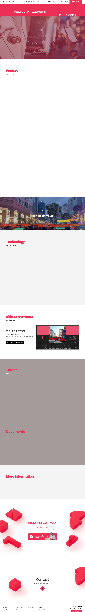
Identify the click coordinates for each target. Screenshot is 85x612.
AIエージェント (30, 607)
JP (65, 1)
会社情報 (60, 1)
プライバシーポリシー (42, 608)
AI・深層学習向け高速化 (19, 607)
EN (67, 1)
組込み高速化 (18, 608)
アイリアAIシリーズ (29, 1)
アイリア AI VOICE (6, 610)
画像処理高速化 (18, 610)
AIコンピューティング (41, 1)
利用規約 (40, 607)
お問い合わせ (75, 2)
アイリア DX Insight (6, 607)
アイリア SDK (5, 608)
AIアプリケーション (52, 1)
